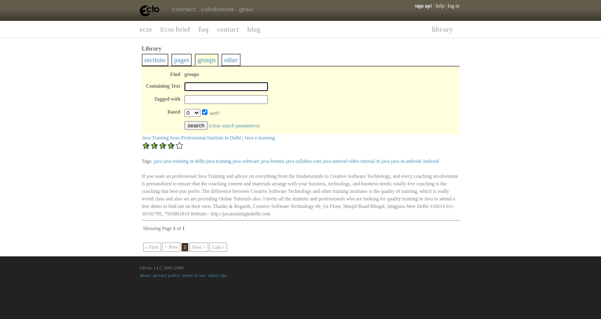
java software (245, 161)
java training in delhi (184, 161)
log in (454, 6)
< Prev (171, 247)
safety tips (217, 275)
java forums (273, 161)
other (231, 59)
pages (181, 59)
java (158, 161)
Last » (218, 247)
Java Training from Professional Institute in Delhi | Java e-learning (208, 138)
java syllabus (299, 161)
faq (204, 29)
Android (430, 161)
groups (206, 59)
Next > (199, 247)
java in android (406, 161)
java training (218, 161)
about (145, 275)
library (442, 29)
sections (155, 59)
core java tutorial (330, 161)
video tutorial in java (369, 161)
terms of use (194, 275)
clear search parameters (234, 126)
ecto (146, 29)
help (440, 6)
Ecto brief (175, 29)
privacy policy (166, 275)
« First (152, 247)
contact (228, 29)
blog (253, 29)
